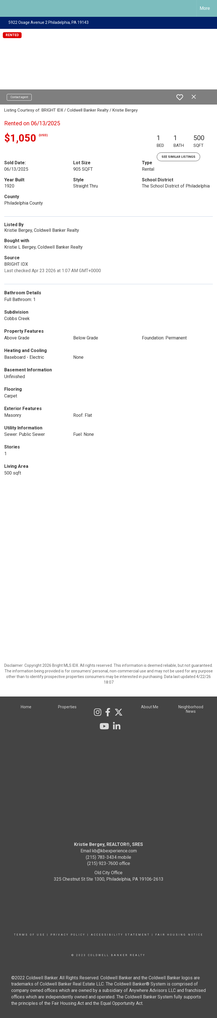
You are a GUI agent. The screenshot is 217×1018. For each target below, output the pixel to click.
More (205, 8)
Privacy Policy (68, 934)
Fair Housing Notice (179, 934)
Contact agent (19, 97)
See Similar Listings (178, 157)
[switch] (180, 97)
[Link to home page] (7, 8)
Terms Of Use (29, 934)
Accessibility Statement (120, 934)
